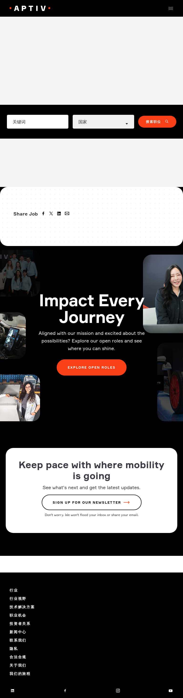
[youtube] (170, 690)
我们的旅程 (20, 673)
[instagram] (118, 690)
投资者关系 (20, 623)
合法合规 (18, 657)
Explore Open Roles (92, 367)
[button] (170, 8)
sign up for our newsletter (87, 502)
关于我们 (18, 665)
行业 (14, 590)
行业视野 (18, 598)
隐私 (14, 648)
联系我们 (18, 640)
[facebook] (44, 214)
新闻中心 (18, 632)
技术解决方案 (22, 607)
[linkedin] (59, 214)
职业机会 (18, 615)
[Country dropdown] (103, 122)
